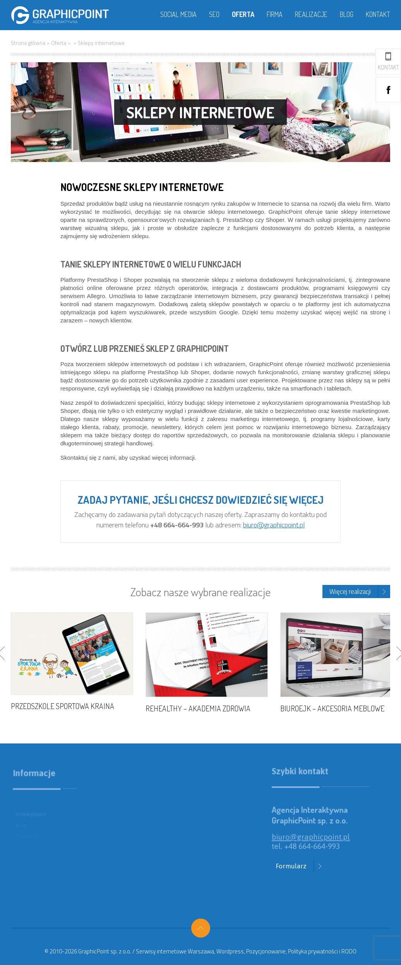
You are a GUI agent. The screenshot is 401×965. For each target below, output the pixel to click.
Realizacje (311, 14)
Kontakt (378, 14)
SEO (214, 14)
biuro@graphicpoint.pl (274, 525)
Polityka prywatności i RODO (322, 951)
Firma (275, 14)
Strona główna (28, 43)
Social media (178, 14)
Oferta (243, 14)
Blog (346, 14)
